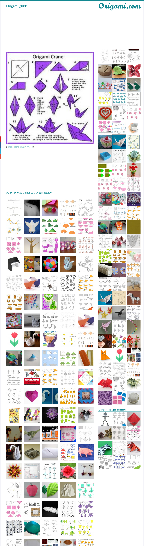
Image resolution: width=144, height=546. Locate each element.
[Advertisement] (48, 29)
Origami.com (119, 5)
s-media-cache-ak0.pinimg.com (20, 147)
